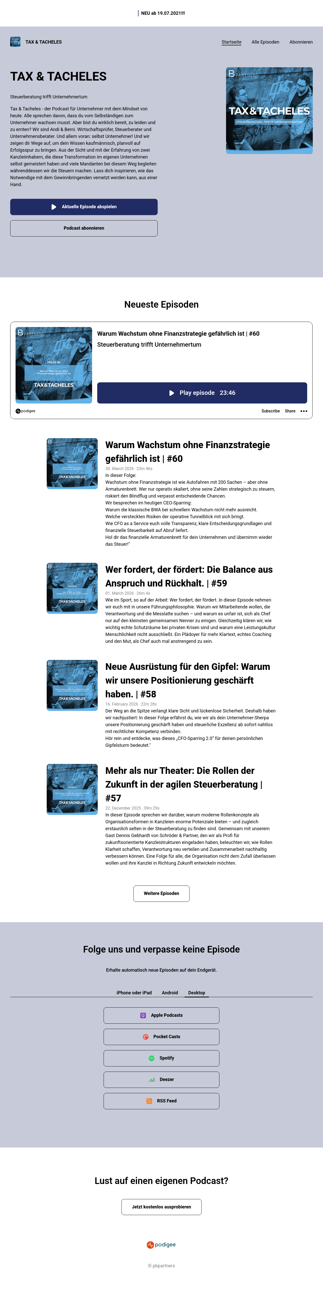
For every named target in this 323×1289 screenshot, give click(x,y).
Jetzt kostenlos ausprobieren (161, 1206)
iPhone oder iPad (134, 992)
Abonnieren (301, 42)
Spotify (166, 1057)
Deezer (167, 1079)
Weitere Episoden (161, 892)
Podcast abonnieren (84, 227)
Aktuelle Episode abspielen (84, 206)
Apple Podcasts (167, 1014)
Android (170, 992)
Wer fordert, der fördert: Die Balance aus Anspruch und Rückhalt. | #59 (189, 576)
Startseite (231, 42)
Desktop (196, 992)
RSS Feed (167, 1100)
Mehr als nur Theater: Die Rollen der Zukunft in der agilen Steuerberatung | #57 (184, 784)
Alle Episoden (265, 42)
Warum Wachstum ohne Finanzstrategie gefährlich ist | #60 (187, 451)
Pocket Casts (166, 1036)
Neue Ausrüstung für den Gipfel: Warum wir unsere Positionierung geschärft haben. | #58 (187, 680)
